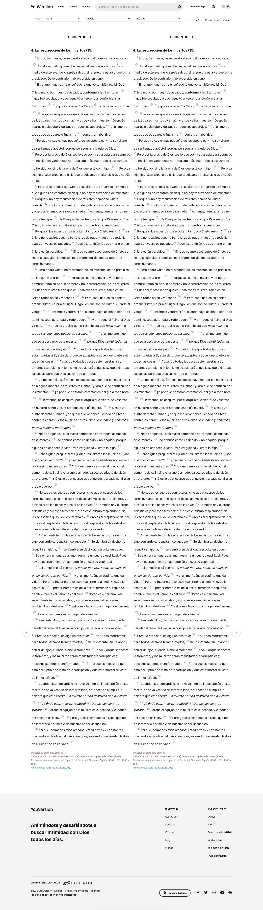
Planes (73, 6)
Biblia (61, 6)
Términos (95, 890)
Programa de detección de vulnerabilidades (53, 894)
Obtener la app (197, 6)
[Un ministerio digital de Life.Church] (131, 881)
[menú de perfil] (225, 6)
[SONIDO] (188, 20)
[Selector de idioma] (213, 6)
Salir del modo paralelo (216, 20)
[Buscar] (135, 6)
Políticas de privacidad (76, 890)
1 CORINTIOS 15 (58, 19)
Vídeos (86, 6)
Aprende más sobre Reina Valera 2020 (51, 767)
